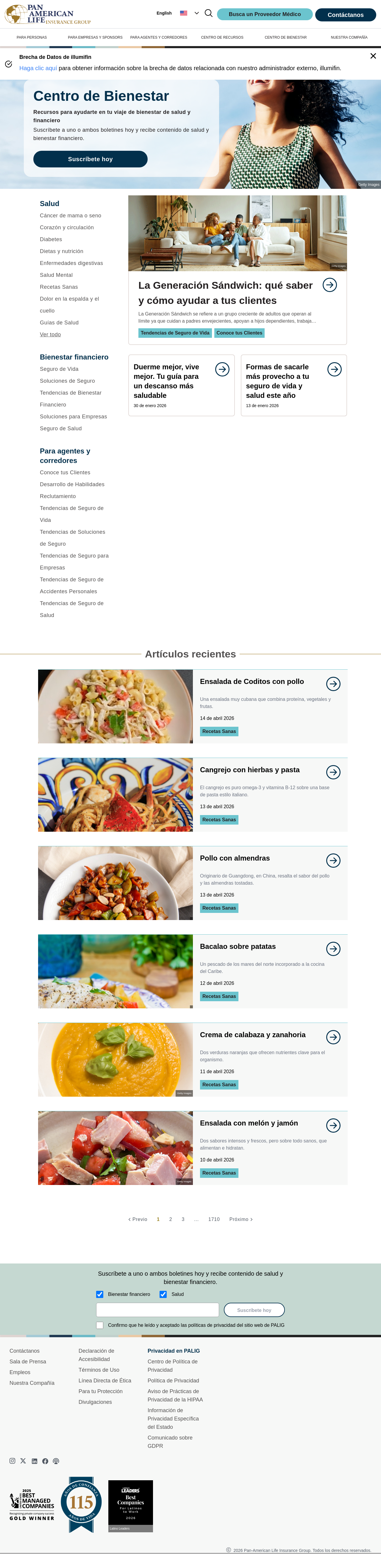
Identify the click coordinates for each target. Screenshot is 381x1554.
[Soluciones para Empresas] (76, 417)
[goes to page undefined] (327, 285)
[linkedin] (34, 1461)
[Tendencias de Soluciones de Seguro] (76, 538)
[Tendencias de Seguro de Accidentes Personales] (76, 585)
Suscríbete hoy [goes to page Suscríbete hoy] (90, 159)
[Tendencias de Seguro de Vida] (76, 514)
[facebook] (45, 1461)
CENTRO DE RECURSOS (222, 37)
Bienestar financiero (129, 1294)
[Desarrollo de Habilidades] (76, 484)
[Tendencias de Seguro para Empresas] (76, 562)
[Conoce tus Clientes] (76, 472)
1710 (214, 1219)
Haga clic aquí (38, 68)
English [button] (164, 13)
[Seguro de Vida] (76, 369)
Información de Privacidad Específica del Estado (173, 1418)
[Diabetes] (76, 239)
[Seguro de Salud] (76, 428)
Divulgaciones (95, 1402)
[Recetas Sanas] (76, 287)
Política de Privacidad (173, 1381)
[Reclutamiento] (76, 496)
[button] (190, 13)
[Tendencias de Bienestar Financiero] (76, 399)
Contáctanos (346, 15)
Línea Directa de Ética (105, 1381)
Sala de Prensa (28, 1362)
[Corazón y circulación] (76, 227)
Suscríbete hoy (254, 1310)
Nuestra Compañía (32, 1383)
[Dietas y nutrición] (76, 251)
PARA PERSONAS (32, 37)
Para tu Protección (101, 1391)
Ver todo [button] (50, 335)
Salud (177, 1294)
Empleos (20, 1372)
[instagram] (13, 1461)
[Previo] (137, 1219)
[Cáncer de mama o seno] (76, 216)
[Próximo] (242, 1219)
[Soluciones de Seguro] (76, 381)
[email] (157, 1310)
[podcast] (56, 1461)
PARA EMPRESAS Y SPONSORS (95, 37)
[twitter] (23, 1461)
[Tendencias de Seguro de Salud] (76, 609)
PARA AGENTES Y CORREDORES (158, 37)
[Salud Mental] (76, 275)
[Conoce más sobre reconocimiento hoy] (133, 1506)
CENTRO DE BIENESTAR (286, 37)
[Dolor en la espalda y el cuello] (76, 305)
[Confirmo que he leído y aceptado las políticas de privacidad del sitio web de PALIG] (99, 1325)
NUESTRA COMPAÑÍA (349, 37)
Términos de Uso (99, 1370)
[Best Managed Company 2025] (34, 1506)
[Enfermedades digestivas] (76, 263)
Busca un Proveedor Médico (265, 14)
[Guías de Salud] (76, 323)
